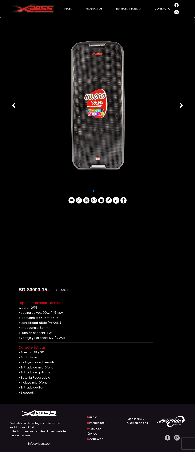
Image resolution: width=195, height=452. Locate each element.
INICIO (68, 8)
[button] (13, 105)
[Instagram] (176, 12)
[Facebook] (176, 5)
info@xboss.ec (39, 444)
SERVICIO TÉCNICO (128, 8)
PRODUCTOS (94, 8)
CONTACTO (162, 8)
